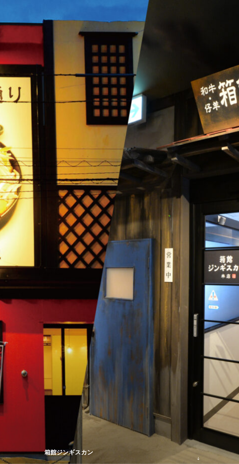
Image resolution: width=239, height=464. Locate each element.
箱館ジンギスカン (68, 452)
